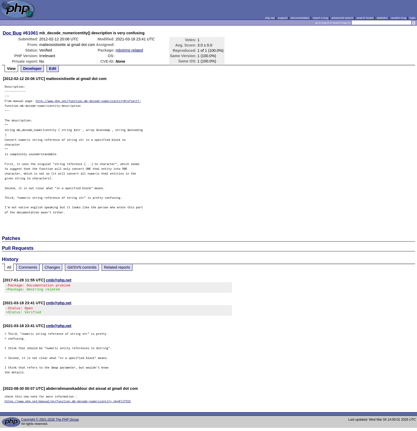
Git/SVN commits (82, 267)
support (282, 17)
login (413, 17)
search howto (364, 17)
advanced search (342, 17)
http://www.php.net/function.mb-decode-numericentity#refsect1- (88, 101)
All (9, 267)
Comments (28, 267)
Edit (52, 68)
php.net (270, 17)
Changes (52, 267)
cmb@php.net (59, 280)
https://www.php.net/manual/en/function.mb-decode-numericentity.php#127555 (68, 404)
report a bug (320, 17)
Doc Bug (12, 33)
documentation (300, 17)
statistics (382, 17)
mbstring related (129, 50)
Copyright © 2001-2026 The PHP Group (50, 423)
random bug (398, 17)
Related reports (117, 267)
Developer (32, 68)
